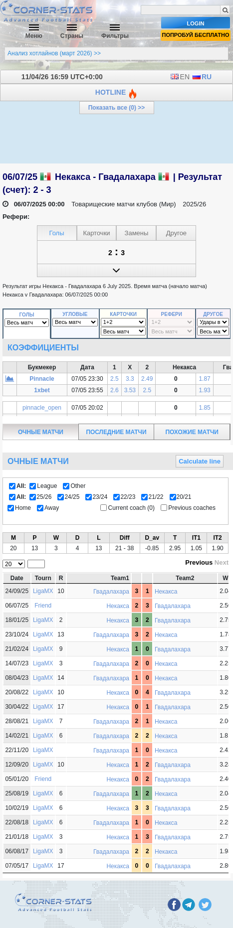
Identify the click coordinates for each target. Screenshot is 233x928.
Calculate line (200, 461)
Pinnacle (41, 378)
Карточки (123, 314)
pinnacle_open (41, 407)
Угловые (74, 314)
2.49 (147, 378)
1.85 (204, 407)
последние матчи (116, 432)
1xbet (41, 390)
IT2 (217, 537)
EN (180, 77)
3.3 (130, 378)
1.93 (204, 390)
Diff (125, 537)
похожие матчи (192, 432)
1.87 (204, 378)
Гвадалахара (111, 591)
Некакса (166, 591)
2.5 (114, 378)
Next (222, 562)
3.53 (130, 390)
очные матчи (40, 432)
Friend (42, 605)
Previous (199, 562)
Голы (26, 314)
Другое (213, 314)
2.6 (114, 390)
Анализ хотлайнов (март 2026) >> (54, 53)
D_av (152, 537)
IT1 (196, 537)
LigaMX (43, 591)
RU (202, 77)
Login (196, 23)
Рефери (171, 314)
